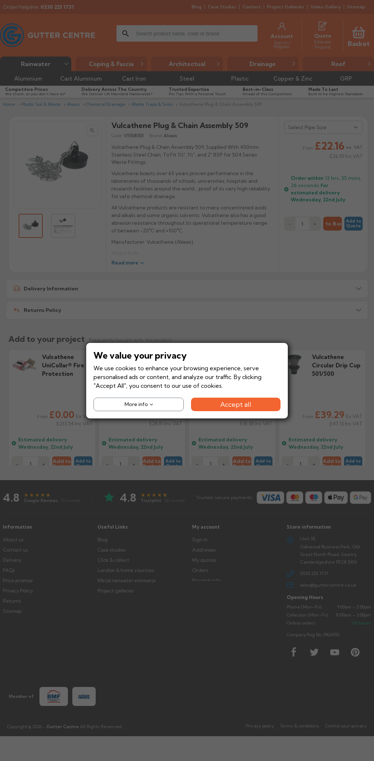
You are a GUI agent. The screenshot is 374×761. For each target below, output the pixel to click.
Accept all (235, 404)
